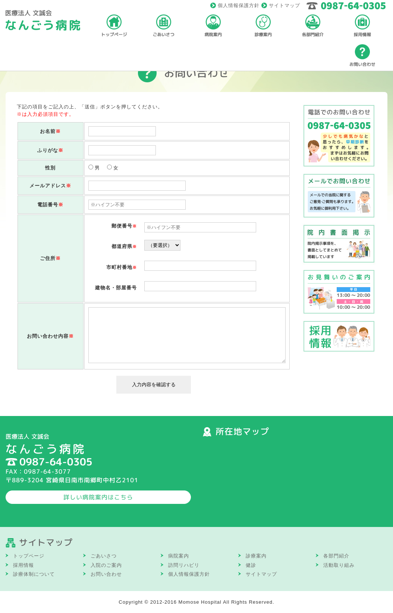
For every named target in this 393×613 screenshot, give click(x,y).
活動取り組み (339, 565)
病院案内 (178, 556)
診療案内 (256, 556)
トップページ (28, 556)
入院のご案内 (106, 565)
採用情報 (23, 565)
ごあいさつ (104, 556)
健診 (251, 565)
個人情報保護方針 (239, 5)
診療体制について (34, 574)
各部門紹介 (336, 556)
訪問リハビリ (183, 565)
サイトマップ (284, 5)
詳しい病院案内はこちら (98, 497)
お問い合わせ (106, 574)
